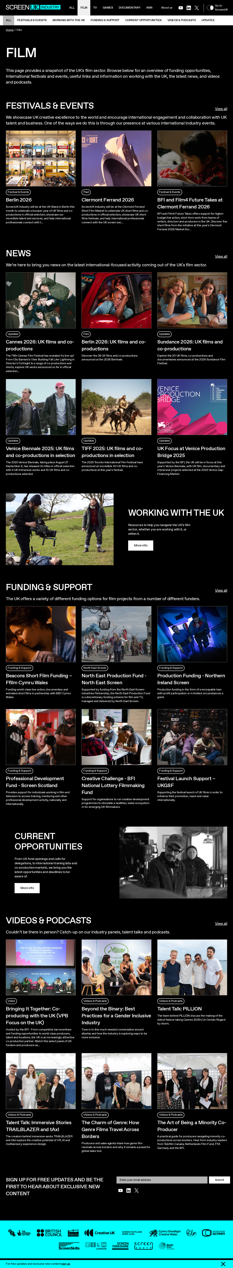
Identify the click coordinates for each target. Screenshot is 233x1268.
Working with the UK (68, 20)
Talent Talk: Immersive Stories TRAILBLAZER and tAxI (38, 1126)
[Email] (162, 1180)
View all (221, 109)
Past (86, 192)
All (72, 8)
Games (108, 8)
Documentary (129, 8)
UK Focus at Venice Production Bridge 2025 (191, 452)
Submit (219, 1180)
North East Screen (94, 668)
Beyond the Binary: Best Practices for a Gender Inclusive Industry (116, 1016)
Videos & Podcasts (181, 20)
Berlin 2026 (19, 200)
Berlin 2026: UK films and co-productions (114, 345)
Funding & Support (105, 20)
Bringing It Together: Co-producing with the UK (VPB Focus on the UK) (37, 1016)
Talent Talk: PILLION (179, 1009)
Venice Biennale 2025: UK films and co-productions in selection (40, 452)
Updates (208, 20)
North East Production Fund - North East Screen (114, 679)
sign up (65, 1264)
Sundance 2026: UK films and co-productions (190, 345)
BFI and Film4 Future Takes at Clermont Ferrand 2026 (190, 203)
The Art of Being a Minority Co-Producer (191, 1126)
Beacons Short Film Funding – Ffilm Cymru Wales (39, 679)
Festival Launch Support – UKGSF (186, 782)
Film (83, 8)
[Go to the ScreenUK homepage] (33, 8)
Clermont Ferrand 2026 (108, 200)
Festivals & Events (32, 20)
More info (140, 545)
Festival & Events (18, 192)
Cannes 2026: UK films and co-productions (40, 345)
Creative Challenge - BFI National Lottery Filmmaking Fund (113, 785)
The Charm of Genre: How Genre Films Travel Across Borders (110, 1129)
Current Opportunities (143, 20)
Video (11, 1001)
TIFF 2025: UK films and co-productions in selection (112, 452)
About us (166, 8)
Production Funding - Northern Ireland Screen (191, 679)
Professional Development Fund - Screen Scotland (35, 782)
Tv (95, 8)
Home (9, 30)
